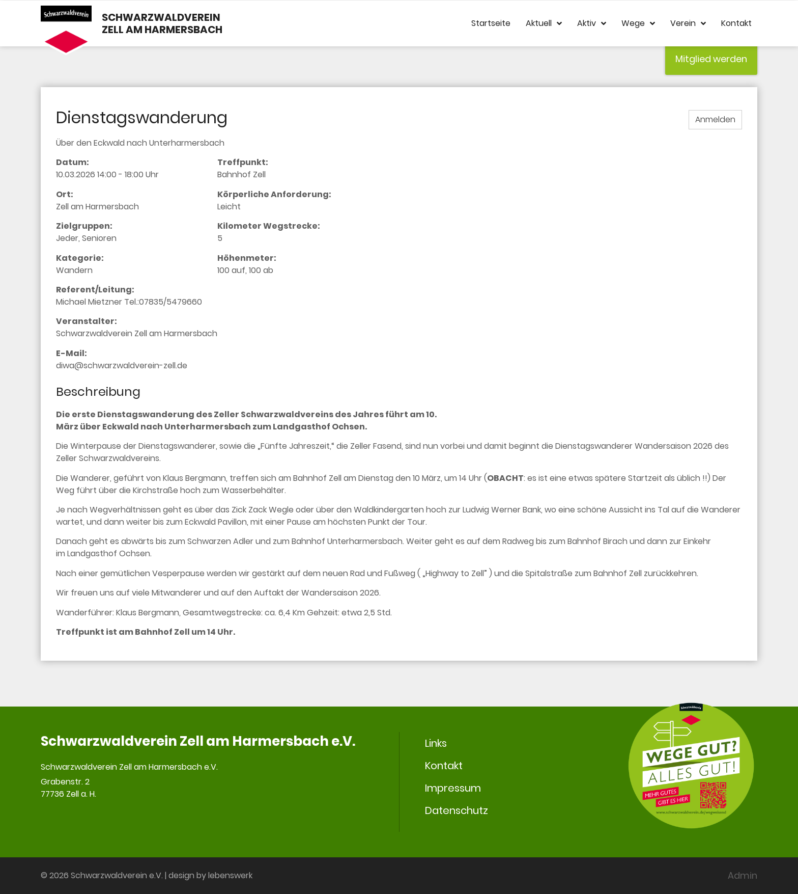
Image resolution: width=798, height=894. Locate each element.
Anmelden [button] (715, 119)
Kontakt (736, 23)
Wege (638, 23)
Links (436, 743)
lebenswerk (230, 875)
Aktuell (544, 23)
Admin (742, 875)
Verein (688, 23)
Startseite (490, 23)
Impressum (453, 788)
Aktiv (591, 23)
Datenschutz (456, 810)
